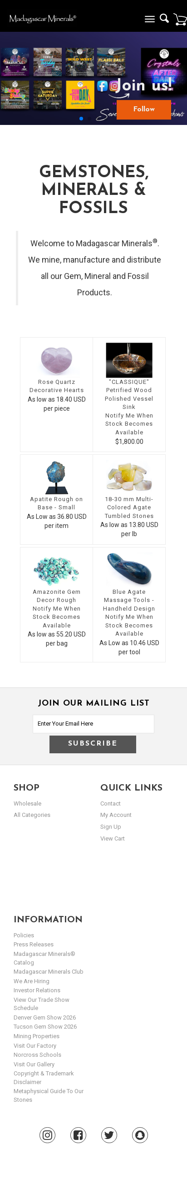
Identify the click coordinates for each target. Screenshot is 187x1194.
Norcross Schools (37, 1054)
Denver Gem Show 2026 (45, 1017)
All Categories (32, 814)
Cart (180, 19)
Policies (24, 935)
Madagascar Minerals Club (49, 971)
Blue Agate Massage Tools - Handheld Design (129, 600)
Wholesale (27, 803)
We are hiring (31, 981)
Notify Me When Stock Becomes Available (129, 424)
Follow (144, 109)
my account (116, 814)
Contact (110, 803)
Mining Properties (36, 1036)
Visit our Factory (35, 1045)
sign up (110, 826)
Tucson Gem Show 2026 (45, 1026)
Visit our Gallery (34, 1064)
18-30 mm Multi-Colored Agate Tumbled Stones (129, 507)
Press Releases (34, 944)
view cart (112, 838)
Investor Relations (37, 990)
